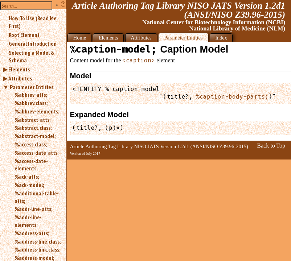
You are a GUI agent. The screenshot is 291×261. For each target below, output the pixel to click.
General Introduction (33, 43)
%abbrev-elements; (37, 111)
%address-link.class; (37, 249)
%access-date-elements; (31, 164)
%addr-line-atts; (33, 208)
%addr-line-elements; (28, 221)
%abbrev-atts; (31, 94)
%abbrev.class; (31, 103)
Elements (19, 69)
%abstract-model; (35, 136)
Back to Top (271, 145)
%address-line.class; (38, 241)
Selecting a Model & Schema (31, 56)
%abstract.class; (33, 127)
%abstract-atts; (32, 119)
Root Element (24, 34)
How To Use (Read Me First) (33, 21)
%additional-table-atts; (37, 197)
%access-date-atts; (36, 152)
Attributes (20, 78)
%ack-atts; (27, 176)
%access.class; (31, 144)
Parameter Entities (31, 87)
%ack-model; (29, 184)
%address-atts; (32, 233)
